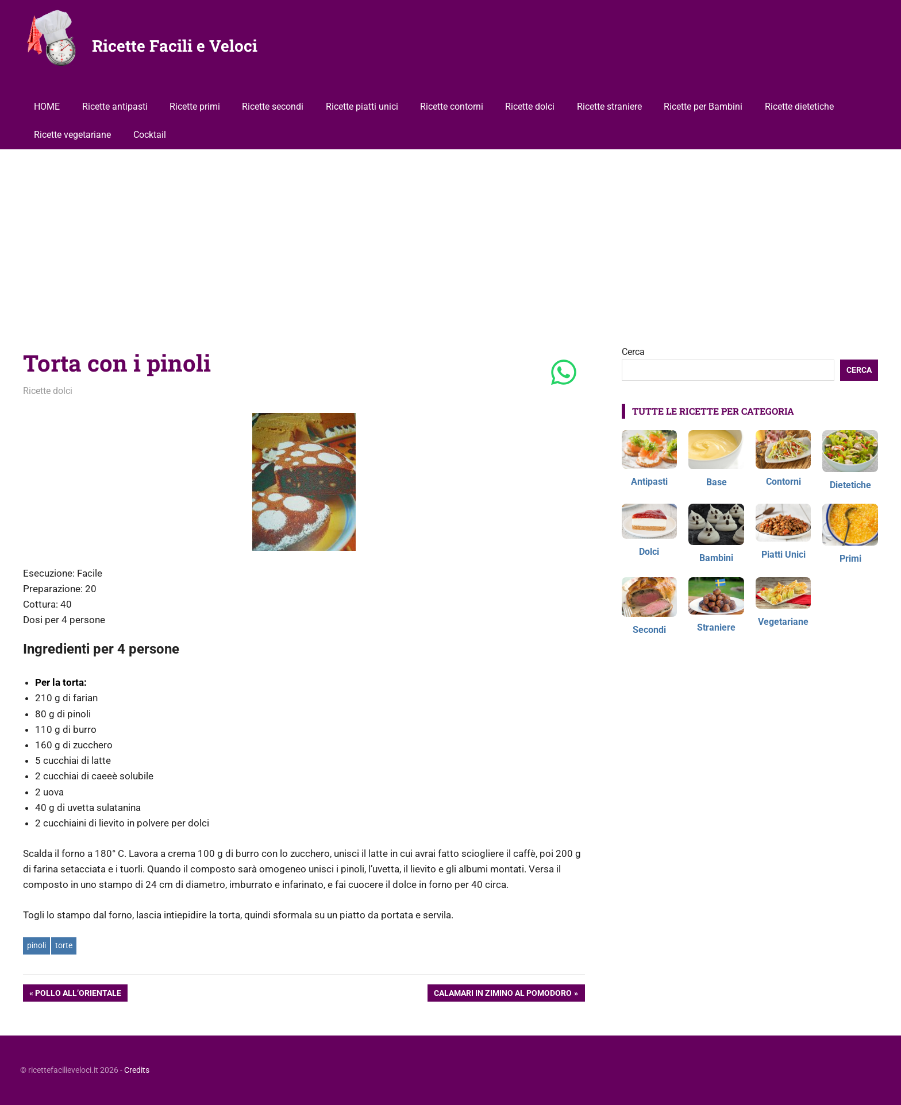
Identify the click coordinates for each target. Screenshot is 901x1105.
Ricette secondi (272, 106)
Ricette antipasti (115, 106)
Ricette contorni (451, 106)
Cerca (633, 351)
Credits (136, 1070)
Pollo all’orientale (77, 994)
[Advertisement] (450, 235)
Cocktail (149, 134)
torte (63, 945)
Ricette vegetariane (72, 134)
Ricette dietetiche (799, 106)
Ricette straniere (609, 106)
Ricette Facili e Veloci (174, 45)
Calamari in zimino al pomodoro (502, 994)
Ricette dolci (530, 106)
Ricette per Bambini (703, 106)
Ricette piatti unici (362, 106)
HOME (47, 106)
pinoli (36, 945)
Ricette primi (195, 106)
